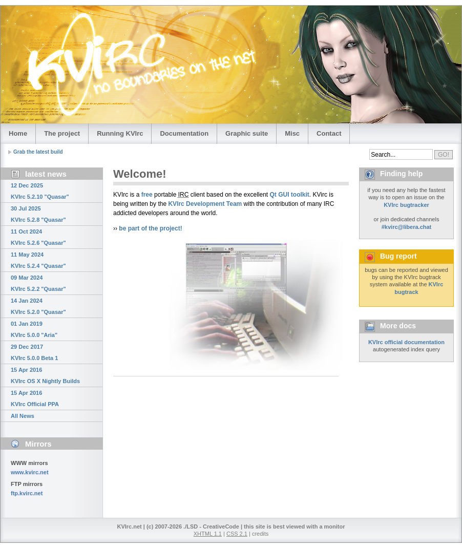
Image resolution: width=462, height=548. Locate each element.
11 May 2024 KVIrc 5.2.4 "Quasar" (38, 260)
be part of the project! (150, 228)
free (147, 194)
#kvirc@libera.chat (407, 227)
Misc (292, 133)
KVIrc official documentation (406, 342)
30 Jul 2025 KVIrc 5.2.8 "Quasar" (38, 214)
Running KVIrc (120, 133)
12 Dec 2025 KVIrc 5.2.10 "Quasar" (40, 191)
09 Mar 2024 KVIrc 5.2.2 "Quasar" (38, 283)
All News (22, 416)
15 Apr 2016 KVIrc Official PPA (35, 398)
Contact (329, 133)
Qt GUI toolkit (289, 194)
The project (62, 133)
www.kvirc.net (30, 472)
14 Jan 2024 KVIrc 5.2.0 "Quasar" (38, 306)
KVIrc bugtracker (406, 205)
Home (18, 133)
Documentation (184, 133)
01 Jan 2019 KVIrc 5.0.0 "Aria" (34, 329)
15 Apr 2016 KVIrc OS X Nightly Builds (45, 375)
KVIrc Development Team (205, 203)
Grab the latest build (38, 152)
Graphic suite (246, 133)
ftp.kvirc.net (27, 493)
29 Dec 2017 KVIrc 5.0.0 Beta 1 (34, 352)
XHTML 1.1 (208, 534)
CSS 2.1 (236, 534)
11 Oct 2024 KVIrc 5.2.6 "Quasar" (38, 237)
